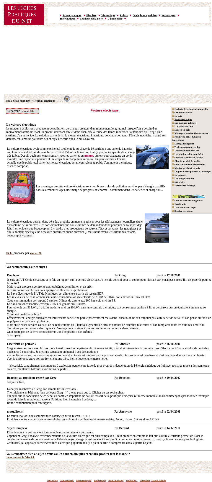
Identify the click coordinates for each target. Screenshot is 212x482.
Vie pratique (108, 15)
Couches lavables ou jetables (187, 157)
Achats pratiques (72, 15)
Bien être (91, 15)
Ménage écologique (183, 143)
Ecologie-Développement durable (190, 109)
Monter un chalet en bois (186, 168)
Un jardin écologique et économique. (192, 171)
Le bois (177, 116)
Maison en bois (181, 129)
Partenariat (145, 480)
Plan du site (52, 480)
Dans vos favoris (116, 480)
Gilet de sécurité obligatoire (187, 200)
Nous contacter (67, 480)
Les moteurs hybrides (184, 122)
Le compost (179, 175)
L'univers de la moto (91, 18)
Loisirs (124, 15)
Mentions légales (83, 480)
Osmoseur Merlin (182, 112)
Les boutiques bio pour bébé (187, 154)
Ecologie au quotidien (145, 15)
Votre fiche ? (131, 480)
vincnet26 (28, 111)
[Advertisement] (106, 59)
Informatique (67, 18)
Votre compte (100, 480)
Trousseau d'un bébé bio (185, 150)
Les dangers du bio (183, 178)
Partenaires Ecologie (183, 185)
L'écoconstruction (182, 126)
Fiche (10, 253)
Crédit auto (179, 204)
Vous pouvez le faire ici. (20, 457)
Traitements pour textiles (186, 147)
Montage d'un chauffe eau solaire (190, 133)
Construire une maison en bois (188, 164)
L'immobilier (115, 18)
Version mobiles (158, 480)
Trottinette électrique (184, 207)
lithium (88, 155)
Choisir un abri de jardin (186, 161)
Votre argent (168, 15)
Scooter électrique (182, 211)
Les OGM (178, 181)
